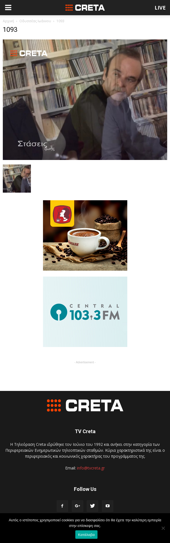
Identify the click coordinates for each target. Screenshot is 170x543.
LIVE (160, 7)
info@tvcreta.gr (91, 468)
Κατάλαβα (86, 535)
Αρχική (8, 21)
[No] (163, 528)
